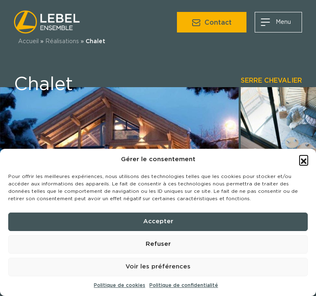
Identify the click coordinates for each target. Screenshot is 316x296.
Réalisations (62, 41)
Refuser (158, 244)
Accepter (158, 221)
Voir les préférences (158, 267)
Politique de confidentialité (183, 285)
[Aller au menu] (278, 22)
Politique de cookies (119, 285)
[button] (304, 159)
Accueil (28, 41)
